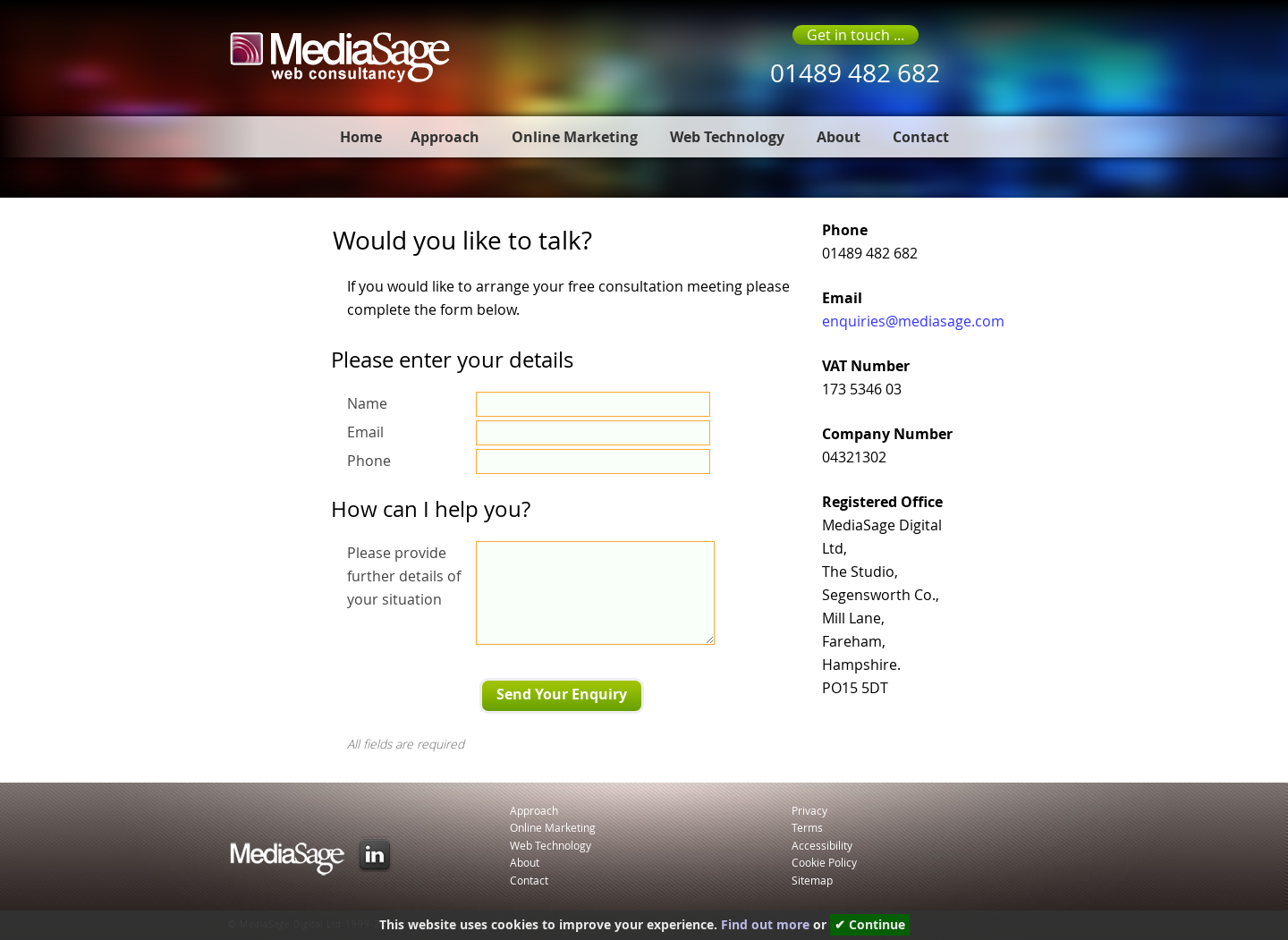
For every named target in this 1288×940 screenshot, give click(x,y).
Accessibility (822, 845)
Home (361, 137)
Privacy (809, 810)
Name (367, 403)
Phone (369, 460)
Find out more (765, 925)
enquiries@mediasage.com (913, 321)
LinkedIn (375, 854)
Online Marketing (575, 137)
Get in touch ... (855, 35)
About (838, 137)
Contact (921, 137)
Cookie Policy (824, 862)
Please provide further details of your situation (404, 576)
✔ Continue (870, 925)
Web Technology (727, 137)
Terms (807, 827)
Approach (445, 137)
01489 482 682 (855, 72)
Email (365, 432)
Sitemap (812, 880)
